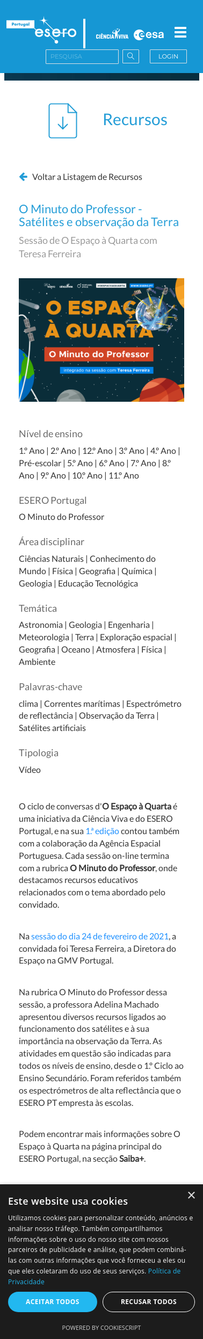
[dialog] (101, 1261)
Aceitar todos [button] (52, 1301)
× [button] (191, 1196)
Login (168, 56)
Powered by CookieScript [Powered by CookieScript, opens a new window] (101, 1327)
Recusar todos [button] (149, 1301)
